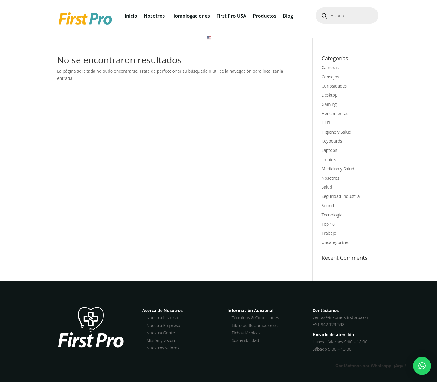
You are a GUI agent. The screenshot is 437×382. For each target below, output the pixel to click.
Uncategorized (336, 242)
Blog (288, 16)
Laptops (329, 150)
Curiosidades (334, 86)
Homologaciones (190, 16)
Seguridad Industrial (341, 196)
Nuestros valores (162, 348)
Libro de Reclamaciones (255, 325)
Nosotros (154, 16)
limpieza (330, 159)
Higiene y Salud (337, 132)
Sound (328, 205)
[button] (422, 366)
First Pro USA (231, 16)
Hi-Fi (326, 123)
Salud (327, 187)
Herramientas (335, 113)
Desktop (330, 95)
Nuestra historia (162, 317)
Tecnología (332, 215)
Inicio (131, 16)
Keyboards (332, 141)
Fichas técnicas (246, 333)
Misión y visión (160, 340)
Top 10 (328, 224)
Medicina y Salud (338, 169)
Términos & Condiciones (255, 317)
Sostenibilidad (245, 340)
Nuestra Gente (160, 333)
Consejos (330, 77)
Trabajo (329, 233)
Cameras (330, 67)
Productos (264, 16)
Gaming (329, 104)
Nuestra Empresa (163, 325)
